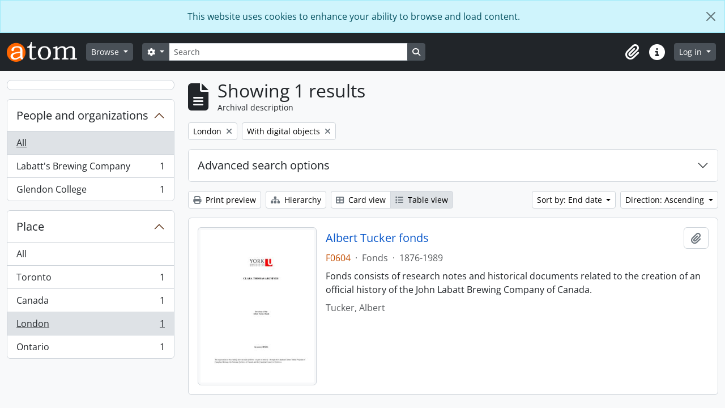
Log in (691, 51)
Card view (361, 199)
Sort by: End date (570, 199)
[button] (632, 52)
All (21, 143)
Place (30, 226)
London (90, 326)
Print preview (224, 199)
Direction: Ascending (665, 199)
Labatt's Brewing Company (90, 168)
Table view (421, 199)
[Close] (710, 16)
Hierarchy (296, 199)
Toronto (90, 279)
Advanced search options (264, 165)
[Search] (288, 52)
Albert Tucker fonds (377, 238)
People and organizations (82, 115)
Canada (90, 303)
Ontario (90, 349)
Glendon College (90, 191)
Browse (106, 51)
